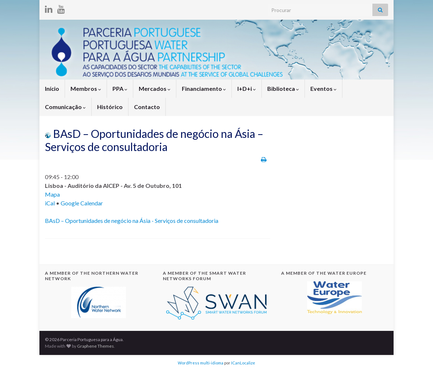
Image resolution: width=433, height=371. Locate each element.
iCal (50, 203)
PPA (119, 88)
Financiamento (204, 88)
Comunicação (65, 106)
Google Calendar (82, 203)
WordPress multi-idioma (200, 362)
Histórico (110, 106)
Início (52, 88)
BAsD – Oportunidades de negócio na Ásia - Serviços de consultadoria (131, 220)
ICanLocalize (243, 362)
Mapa (52, 194)
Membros (85, 88)
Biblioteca (283, 88)
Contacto (147, 106)
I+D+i (246, 88)
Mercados (154, 88)
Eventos (323, 88)
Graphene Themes (95, 346)
